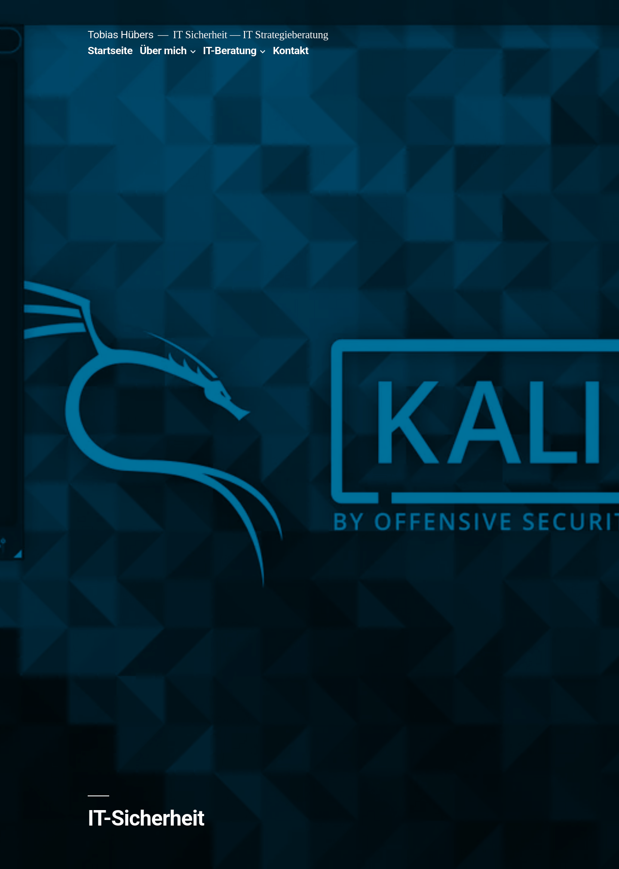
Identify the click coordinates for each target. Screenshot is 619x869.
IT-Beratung (230, 50)
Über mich (163, 50)
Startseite (110, 50)
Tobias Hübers (120, 34)
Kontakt (291, 50)
